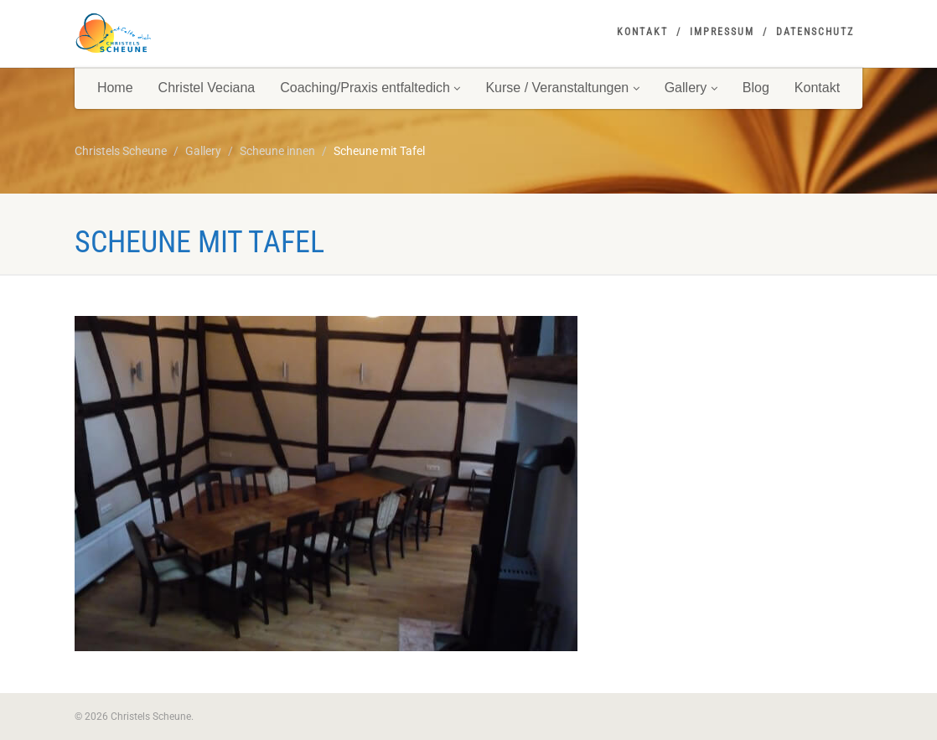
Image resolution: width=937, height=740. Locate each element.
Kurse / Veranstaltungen (562, 87)
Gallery (691, 87)
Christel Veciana (207, 87)
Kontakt (642, 32)
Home (115, 87)
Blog (756, 87)
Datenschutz (815, 32)
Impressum (722, 32)
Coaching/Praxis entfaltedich (370, 87)
